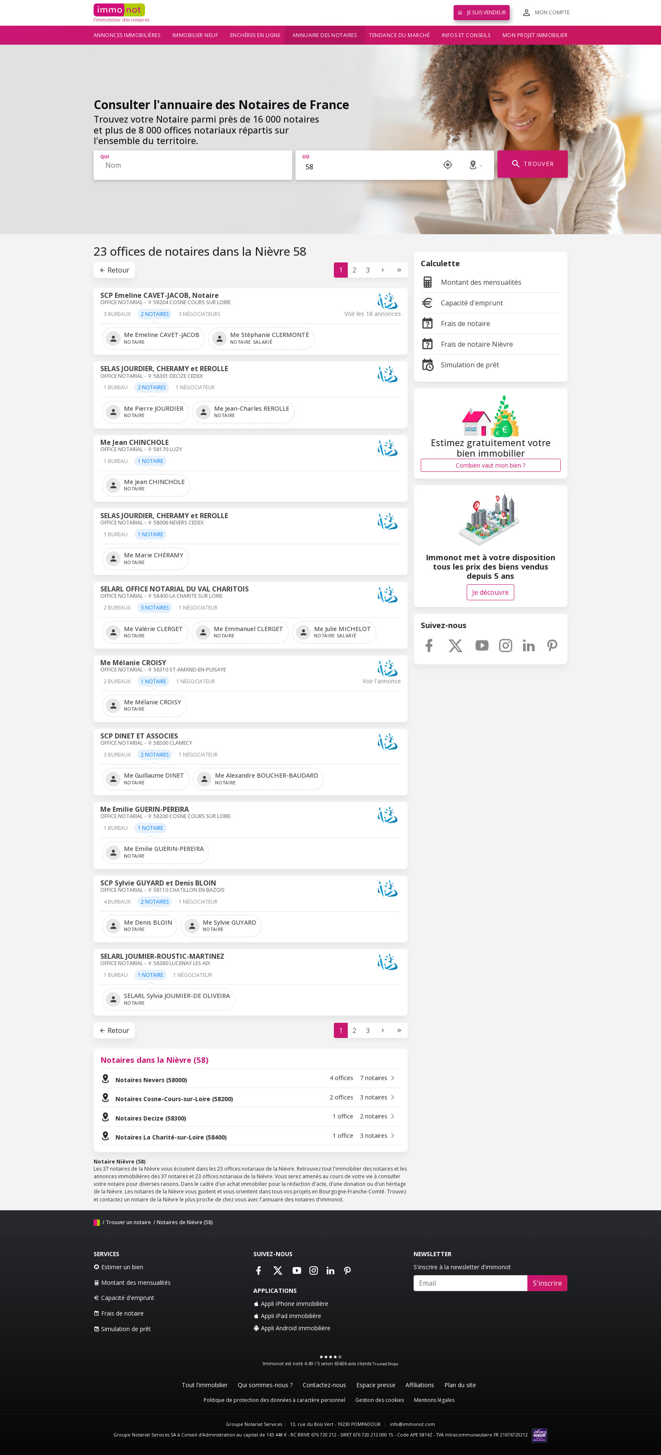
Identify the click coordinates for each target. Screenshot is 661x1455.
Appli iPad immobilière (287, 1316)
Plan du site (460, 1385)
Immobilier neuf (195, 35)
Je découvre (490, 592)
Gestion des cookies (379, 1400)
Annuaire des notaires (325, 35)
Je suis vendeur (481, 12)
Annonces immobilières (127, 35)
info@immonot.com (412, 1424)
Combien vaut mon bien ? (490, 465)
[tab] (117, 317)
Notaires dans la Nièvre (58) (154, 1059)
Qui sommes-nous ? (265, 1385)
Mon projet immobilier (535, 35)
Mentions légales (434, 1400)
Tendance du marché (399, 35)
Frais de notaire (455, 323)
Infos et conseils (466, 35)
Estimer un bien (118, 1267)
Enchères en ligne (255, 35)
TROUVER (532, 164)
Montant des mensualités (471, 282)
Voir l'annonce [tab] (382, 681)
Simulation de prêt (460, 365)
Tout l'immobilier (205, 1385)
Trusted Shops (385, 1364)
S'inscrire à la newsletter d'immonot (462, 1267)
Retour (114, 270)
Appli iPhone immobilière (290, 1304)
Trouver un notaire (128, 1222)
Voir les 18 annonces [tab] (372, 314)
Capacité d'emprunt (462, 303)
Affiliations (420, 1385)
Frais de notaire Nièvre (467, 344)
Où (305, 157)
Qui (104, 157)
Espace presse (375, 1385)
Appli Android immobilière (291, 1328)
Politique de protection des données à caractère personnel (274, 1400)
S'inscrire (547, 1283)
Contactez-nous (324, 1385)
